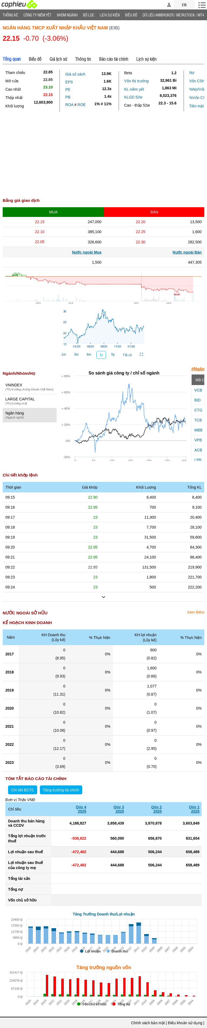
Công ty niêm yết (37, 14)
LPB (197, 460)
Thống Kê (10, 14)
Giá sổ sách (75, 74)
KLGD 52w (133, 97)
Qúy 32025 (118, 809)
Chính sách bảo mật (148, 1023)
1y (101, 355)
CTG (198, 410)
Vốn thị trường (136, 81)
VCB (198, 390)
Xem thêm (195, 612)
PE (67, 89)
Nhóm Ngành (67, 14)
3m (76, 354)
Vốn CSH (197, 81)
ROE (82, 105)
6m (89, 354)
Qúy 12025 (194, 809)
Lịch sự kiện (146, 59)
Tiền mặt (196, 106)
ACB (198, 450)
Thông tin (83, 59)
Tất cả (127, 355)
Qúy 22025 (156, 809)
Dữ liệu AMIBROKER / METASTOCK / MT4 (173, 14)
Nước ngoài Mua (86, 252)
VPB (198, 440)
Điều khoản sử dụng (185, 1023)
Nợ (191, 72)
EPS (69, 82)
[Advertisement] (103, 152)
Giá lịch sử (58, 59)
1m (63, 354)
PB (67, 97)
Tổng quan (12, 59)
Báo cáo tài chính (113, 59)
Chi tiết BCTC (22, 790)
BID (197, 400)
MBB (198, 430)
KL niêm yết (134, 89)
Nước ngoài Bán (187, 252)
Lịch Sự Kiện (110, 14)
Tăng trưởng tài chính (61, 790)
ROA (69, 105)
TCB (198, 420)
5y (113, 354)
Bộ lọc (88, 14)
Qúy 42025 (81, 809)
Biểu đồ (131, 14)
